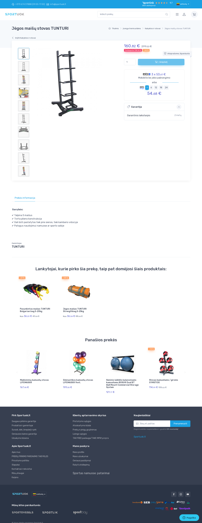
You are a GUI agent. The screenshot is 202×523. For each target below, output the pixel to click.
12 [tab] (156, 87)
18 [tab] (161, 87)
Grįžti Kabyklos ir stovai (24, 38)
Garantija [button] (134, 106)
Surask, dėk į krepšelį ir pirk (24, 425)
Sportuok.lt (140, 432)
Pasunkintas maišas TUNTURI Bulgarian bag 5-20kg (35, 310)
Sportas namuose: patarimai (91, 468)
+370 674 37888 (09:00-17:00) (28, 4)
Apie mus (16, 447)
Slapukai (16, 460)
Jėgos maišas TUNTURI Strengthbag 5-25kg (75, 310)
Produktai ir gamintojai (22, 421)
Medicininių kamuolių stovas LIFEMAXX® (34, 379)
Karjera (15, 473)
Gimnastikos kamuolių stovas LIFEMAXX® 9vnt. (78, 379)
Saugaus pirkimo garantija (24, 417)
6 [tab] (151, 87)
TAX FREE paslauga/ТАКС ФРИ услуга (91, 434)
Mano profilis (78, 447)
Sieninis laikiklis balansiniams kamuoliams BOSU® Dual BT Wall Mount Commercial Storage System (122, 381)
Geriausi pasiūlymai (82, 456)
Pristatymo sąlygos (82, 417)
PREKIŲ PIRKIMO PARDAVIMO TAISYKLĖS (30, 452)
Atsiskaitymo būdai (82, 421)
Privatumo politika (20, 456)
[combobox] (133, 14)
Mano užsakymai (80, 452)
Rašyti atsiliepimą (81, 460)
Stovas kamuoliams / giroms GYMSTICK (163, 379)
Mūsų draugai (18, 468)
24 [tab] (166, 87)
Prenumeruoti (180, 419)
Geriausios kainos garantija (24, 429)
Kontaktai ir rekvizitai (22, 464)
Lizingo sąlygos (80, 429)
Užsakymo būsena (20, 434)
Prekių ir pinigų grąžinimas (85, 425)
